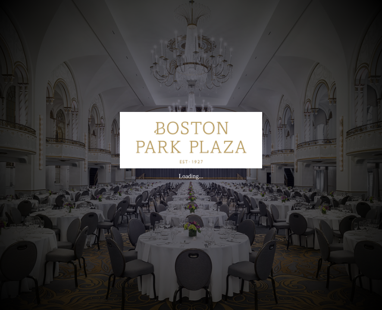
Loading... (190, 176)
